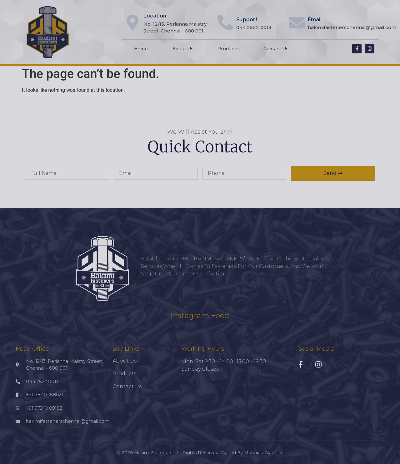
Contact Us (275, 49)
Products (228, 49)
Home (141, 49)
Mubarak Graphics (263, 452)
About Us (182, 49)
